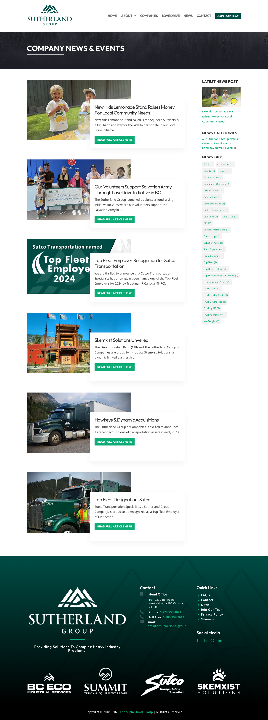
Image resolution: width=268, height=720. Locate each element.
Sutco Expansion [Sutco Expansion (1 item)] (214, 249)
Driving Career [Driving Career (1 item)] (213, 190)
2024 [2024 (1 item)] (208, 164)
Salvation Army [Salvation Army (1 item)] (213, 242)
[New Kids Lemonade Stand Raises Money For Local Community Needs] (221, 98)
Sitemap (207, 619)
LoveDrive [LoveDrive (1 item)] (211, 216)
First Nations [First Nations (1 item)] (212, 197)
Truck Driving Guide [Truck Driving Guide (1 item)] (216, 295)
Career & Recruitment (216, 143)
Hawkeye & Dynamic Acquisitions (127, 420)
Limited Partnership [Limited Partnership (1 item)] (216, 210)
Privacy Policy (212, 614)
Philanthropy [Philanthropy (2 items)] (212, 236)
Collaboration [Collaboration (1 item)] (212, 177)
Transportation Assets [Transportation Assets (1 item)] (217, 282)
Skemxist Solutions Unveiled (121, 340)
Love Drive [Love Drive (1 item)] (229, 216)
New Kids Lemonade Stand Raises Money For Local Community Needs (135, 110)
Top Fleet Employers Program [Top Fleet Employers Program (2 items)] (221, 275)
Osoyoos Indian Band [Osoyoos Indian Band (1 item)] (216, 229)
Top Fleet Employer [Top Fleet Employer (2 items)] (215, 269)
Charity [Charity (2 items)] (209, 170)
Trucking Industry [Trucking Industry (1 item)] (214, 314)
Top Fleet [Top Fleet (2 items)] (210, 262)
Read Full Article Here (114, 139)
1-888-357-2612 (173, 617)
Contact (207, 600)
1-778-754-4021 (170, 612)
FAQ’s (205, 595)
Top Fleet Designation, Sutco (122, 499)
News (205, 605)
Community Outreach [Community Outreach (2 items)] (216, 183)
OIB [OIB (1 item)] (207, 223)
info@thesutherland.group (166, 626)
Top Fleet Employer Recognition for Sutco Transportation (135, 263)
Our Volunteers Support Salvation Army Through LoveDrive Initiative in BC (133, 190)
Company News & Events (218, 148)
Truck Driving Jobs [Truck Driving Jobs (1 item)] (215, 301)
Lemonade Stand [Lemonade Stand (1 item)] (214, 203)
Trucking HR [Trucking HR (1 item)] (212, 308)
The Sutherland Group (136, 712)
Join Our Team (212, 610)
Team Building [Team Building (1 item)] (213, 255)
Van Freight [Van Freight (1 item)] (211, 321)
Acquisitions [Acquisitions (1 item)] (225, 164)
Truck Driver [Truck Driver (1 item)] (212, 288)
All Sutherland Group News (219, 139)
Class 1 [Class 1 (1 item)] (225, 170)
